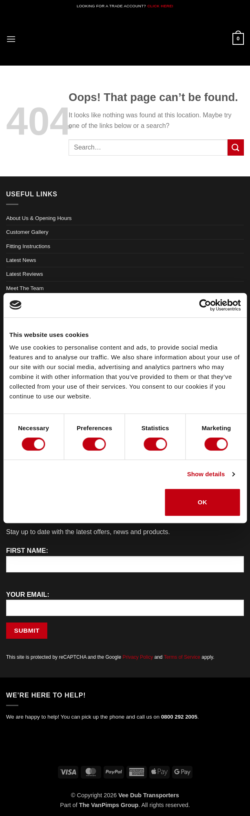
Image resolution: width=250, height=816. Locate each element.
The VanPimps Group (109, 805)
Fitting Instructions (28, 246)
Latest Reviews (24, 274)
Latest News (21, 260)
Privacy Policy (137, 657)
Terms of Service (182, 657)
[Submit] (236, 147)
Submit (27, 630)
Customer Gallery (27, 232)
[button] (11, 39)
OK (202, 502)
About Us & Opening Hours (39, 218)
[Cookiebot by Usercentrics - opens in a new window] (205, 305)
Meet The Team (25, 288)
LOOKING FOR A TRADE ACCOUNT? (111, 6)
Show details (206, 474)
